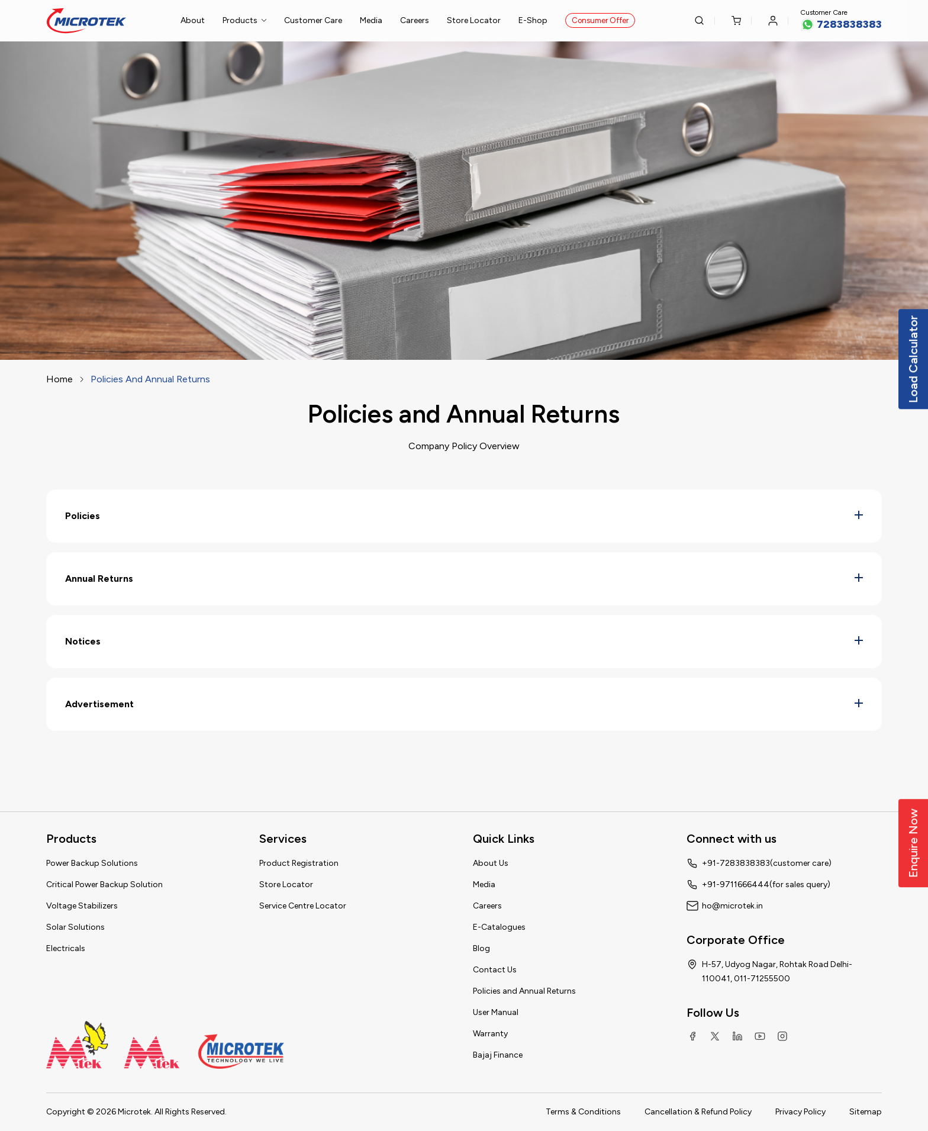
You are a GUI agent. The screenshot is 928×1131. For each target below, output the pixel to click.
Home (59, 379)
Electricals (65, 948)
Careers (414, 20)
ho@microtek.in (732, 906)
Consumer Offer (600, 20)
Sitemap (865, 1112)
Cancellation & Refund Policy (698, 1112)
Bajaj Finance (498, 1055)
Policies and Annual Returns (524, 991)
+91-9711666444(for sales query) (766, 884)
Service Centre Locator (302, 906)
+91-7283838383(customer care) (767, 863)
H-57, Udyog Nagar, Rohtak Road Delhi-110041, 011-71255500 (777, 971)
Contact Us (495, 970)
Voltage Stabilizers (82, 906)
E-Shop (532, 20)
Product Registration (299, 863)
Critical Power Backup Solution (104, 884)
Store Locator (474, 20)
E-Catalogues (499, 927)
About (193, 20)
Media (371, 20)
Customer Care (313, 20)
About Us (490, 863)
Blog (481, 948)
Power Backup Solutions (92, 863)
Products (244, 20)
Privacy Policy (800, 1112)
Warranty (490, 1034)
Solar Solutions (75, 927)
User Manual (495, 1012)
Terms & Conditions (583, 1112)
